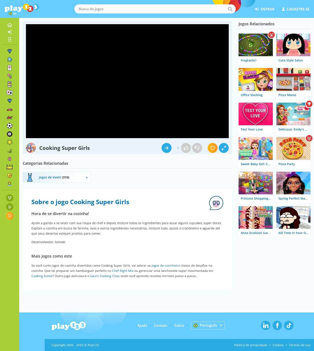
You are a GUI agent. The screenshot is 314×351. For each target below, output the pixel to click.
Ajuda (142, 325)
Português (205, 325)
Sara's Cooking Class (105, 276)
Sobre (179, 325)
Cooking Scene (42, 276)
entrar (265, 9)
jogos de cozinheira (166, 265)
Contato (160, 325)
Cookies (278, 345)
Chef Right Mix (122, 271)
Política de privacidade (250, 345)
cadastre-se (296, 9)
